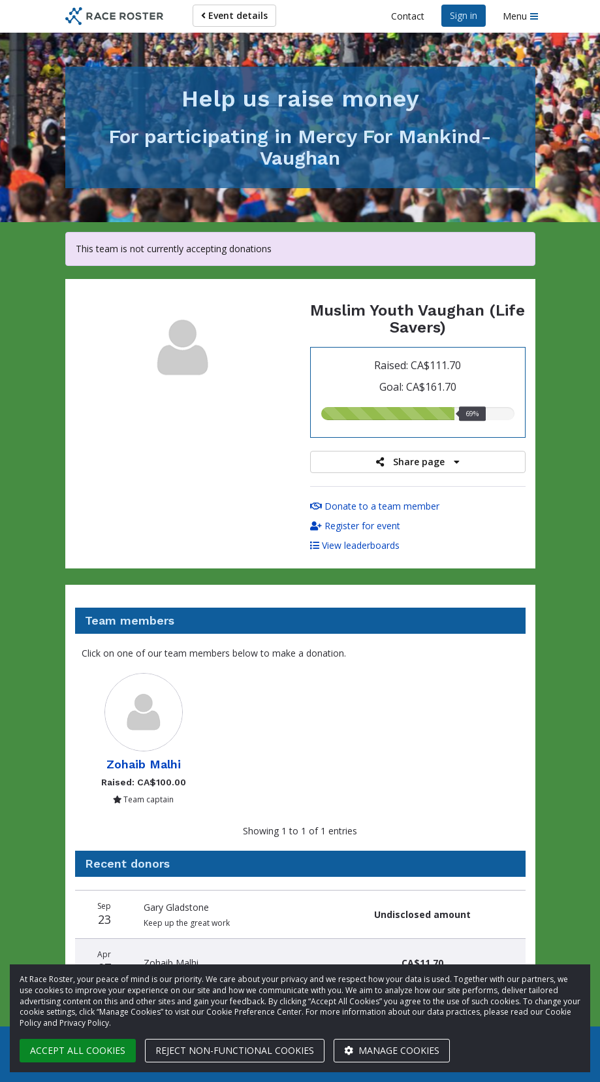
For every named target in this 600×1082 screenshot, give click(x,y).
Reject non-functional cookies (234, 1050)
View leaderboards (355, 545)
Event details (234, 15)
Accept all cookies (77, 1050)
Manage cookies (391, 1050)
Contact (407, 16)
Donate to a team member (374, 506)
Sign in (463, 15)
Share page (418, 461)
